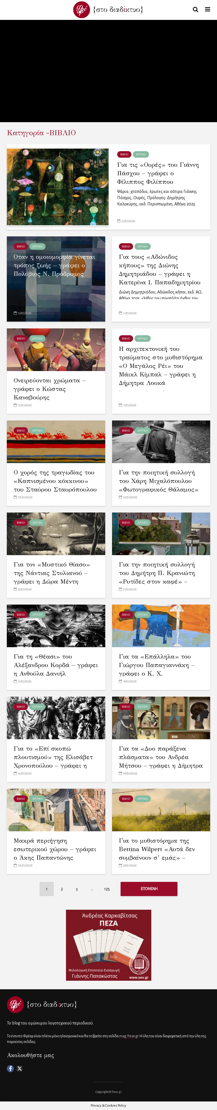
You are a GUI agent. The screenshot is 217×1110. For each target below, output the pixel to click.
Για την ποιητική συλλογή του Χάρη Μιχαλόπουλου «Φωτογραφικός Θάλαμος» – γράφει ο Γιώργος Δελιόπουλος (158, 489)
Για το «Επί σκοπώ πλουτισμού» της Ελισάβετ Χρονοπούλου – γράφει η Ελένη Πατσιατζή (53, 761)
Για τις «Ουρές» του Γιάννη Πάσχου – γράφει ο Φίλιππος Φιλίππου (158, 173)
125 (107, 889)
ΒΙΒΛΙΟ (124, 154)
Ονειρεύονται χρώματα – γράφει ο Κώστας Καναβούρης (50, 388)
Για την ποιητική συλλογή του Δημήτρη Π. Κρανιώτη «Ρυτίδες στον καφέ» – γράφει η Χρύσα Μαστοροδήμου (157, 581)
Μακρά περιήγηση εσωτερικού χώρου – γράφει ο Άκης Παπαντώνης (55, 849)
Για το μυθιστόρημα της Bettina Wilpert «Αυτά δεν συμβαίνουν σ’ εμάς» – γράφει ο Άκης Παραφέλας (158, 853)
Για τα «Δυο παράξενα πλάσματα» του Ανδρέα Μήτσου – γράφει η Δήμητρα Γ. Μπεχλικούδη (161, 761)
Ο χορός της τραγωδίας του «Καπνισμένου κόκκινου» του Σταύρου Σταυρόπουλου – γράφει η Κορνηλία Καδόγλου (55, 489)
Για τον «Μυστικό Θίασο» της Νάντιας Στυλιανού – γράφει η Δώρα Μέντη (52, 573)
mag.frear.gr (128, 1036)
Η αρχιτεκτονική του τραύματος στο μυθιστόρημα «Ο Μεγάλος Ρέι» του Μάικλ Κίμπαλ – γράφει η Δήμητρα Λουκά (160, 366)
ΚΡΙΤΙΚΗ (141, 154)
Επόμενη (149, 889)
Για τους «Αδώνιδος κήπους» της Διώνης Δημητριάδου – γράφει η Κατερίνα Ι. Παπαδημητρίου (160, 269)
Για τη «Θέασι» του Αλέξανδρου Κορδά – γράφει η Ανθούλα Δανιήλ (56, 665)
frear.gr (117, 1092)
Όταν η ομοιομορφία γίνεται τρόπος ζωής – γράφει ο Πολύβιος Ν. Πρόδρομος (54, 265)
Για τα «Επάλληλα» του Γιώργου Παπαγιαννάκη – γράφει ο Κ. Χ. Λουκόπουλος (157, 669)
